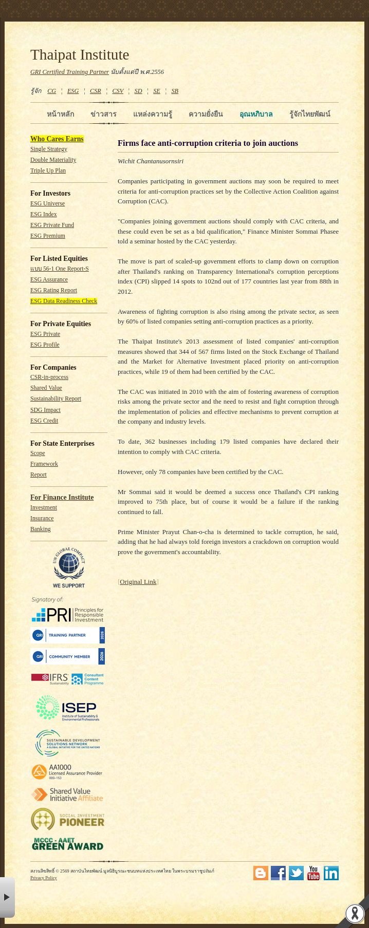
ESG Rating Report (53, 290)
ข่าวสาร (103, 114)
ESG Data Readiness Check (63, 301)
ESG (73, 90)
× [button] (7, 897)
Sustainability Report (55, 398)
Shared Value (46, 388)
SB (175, 90)
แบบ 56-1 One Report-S (59, 269)
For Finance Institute (62, 497)
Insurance (41, 518)
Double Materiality (53, 160)
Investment (43, 507)
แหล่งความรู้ (152, 114)
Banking (40, 529)
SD (138, 90)
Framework (44, 464)
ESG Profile (45, 345)
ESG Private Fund (52, 225)
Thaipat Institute (80, 54)
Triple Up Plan (48, 170)
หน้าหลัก (60, 114)
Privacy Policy (43, 877)
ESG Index (43, 214)
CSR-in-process (49, 377)
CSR (95, 90)
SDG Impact (45, 410)
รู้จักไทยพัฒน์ (309, 114)
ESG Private (45, 334)
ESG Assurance (49, 279)
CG (51, 90)
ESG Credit (44, 421)
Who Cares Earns (57, 139)
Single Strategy (48, 149)
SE (156, 90)
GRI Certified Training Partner (69, 71)
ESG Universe (47, 203)
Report (38, 474)
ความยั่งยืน (206, 114)
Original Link (138, 581)
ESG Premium (47, 236)
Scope (37, 453)
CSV (117, 90)
